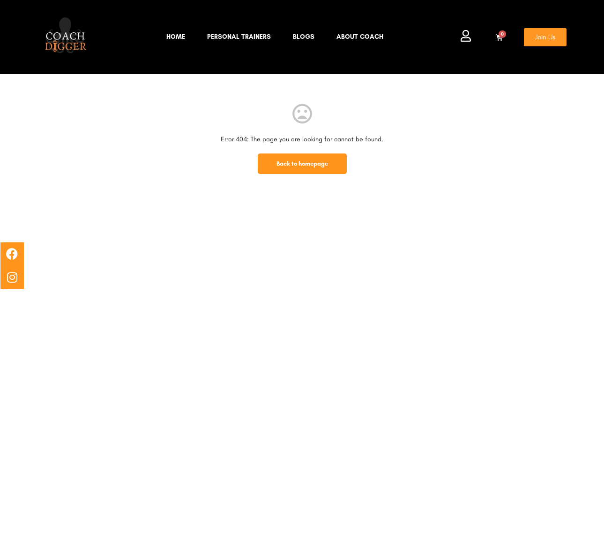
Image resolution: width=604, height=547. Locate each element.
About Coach (359, 37)
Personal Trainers (239, 37)
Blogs (303, 37)
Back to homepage (302, 163)
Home (175, 37)
